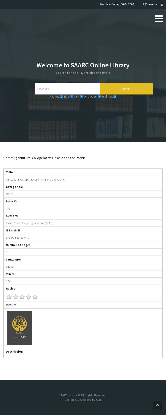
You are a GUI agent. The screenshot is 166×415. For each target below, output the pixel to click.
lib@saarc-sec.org (152, 4)
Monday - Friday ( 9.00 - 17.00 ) (117, 4)
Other (9, 194)
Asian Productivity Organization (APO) (29, 223)
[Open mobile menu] (159, 18)
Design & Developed (78, 400)
